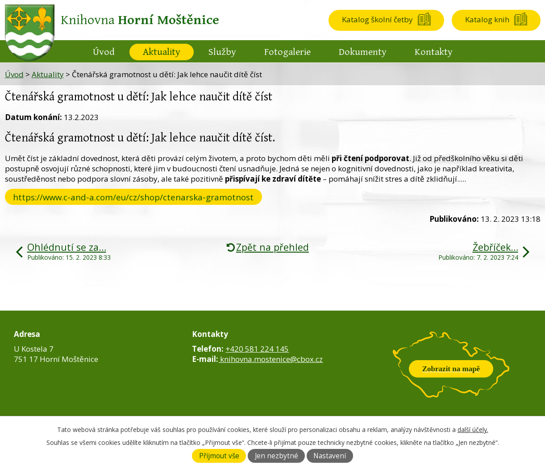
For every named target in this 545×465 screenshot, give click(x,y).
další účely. (473, 429)
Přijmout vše (219, 456)
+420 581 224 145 (257, 349)
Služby (222, 52)
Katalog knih (487, 19)
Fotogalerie (287, 52)
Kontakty (434, 52)
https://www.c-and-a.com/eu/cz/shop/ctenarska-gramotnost (133, 197)
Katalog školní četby (377, 19)
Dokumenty (363, 52)
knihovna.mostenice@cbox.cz (270, 359)
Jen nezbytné (276, 456)
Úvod (104, 52)
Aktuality (161, 52)
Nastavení (329, 456)
